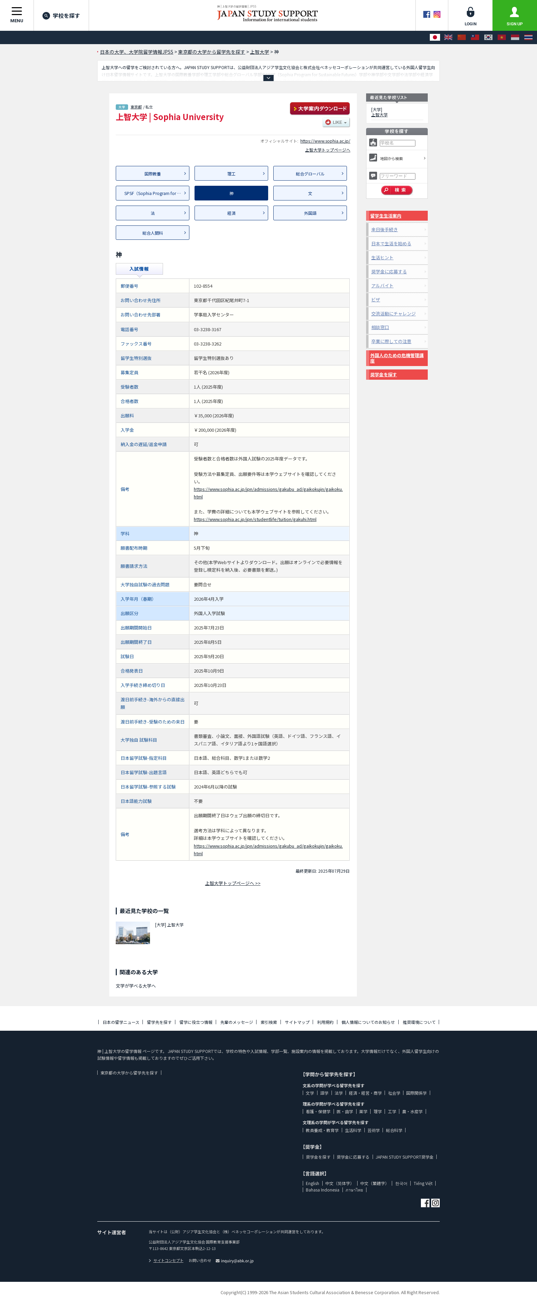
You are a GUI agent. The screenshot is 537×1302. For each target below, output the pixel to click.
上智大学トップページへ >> (233, 883)
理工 (231, 174)
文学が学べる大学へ (136, 985)
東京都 (136, 106)
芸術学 (373, 1130)
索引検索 (269, 1022)
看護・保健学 (318, 1111)
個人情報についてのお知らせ (368, 1022)
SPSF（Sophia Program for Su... (154, 193)
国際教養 (153, 174)
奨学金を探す (383, 374)
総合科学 (394, 1130)
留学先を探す (159, 1022)
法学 (339, 1093)
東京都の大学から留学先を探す (129, 1073)
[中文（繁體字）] (475, 37)
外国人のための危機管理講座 (397, 358)
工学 (392, 1111)
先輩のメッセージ (236, 1022)
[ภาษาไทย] (528, 37)
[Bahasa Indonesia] (515, 37)
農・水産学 (412, 1111)
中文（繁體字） (374, 1183)
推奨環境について (419, 1022)
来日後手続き (384, 229)
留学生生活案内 (385, 215)
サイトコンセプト (166, 1260)
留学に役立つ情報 (195, 1022)
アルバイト (382, 285)
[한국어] (488, 37)
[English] (448, 37)
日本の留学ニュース (121, 1022)
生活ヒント (382, 257)
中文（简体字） (339, 1183)
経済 (231, 213)
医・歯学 (345, 1111)
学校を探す (61, 15)
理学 (378, 1111)
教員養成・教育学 (322, 1130)
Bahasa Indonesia (322, 1190)
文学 (310, 1093)
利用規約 (325, 1022)
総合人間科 (152, 233)
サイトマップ (297, 1022)
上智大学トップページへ (327, 150)
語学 (324, 1093)
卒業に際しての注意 (391, 341)
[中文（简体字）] (462, 37)
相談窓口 (380, 327)
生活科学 (353, 1130)
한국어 (401, 1183)
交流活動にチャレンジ (393, 313)
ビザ (375, 299)
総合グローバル (310, 174)
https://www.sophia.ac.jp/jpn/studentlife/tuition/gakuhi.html (255, 519)
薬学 (363, 1111)
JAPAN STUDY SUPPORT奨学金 (405, 1157)
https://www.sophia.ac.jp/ (325, 141)
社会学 (394, 1093)
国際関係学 (416, 1093)
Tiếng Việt (423, 1183)
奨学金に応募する (389, 271)
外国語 (310, 213)
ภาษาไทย (354, 1190)
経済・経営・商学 (365, 1093)
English (312, 1183)
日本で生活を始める (391, 243)
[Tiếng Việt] (502, 37)
